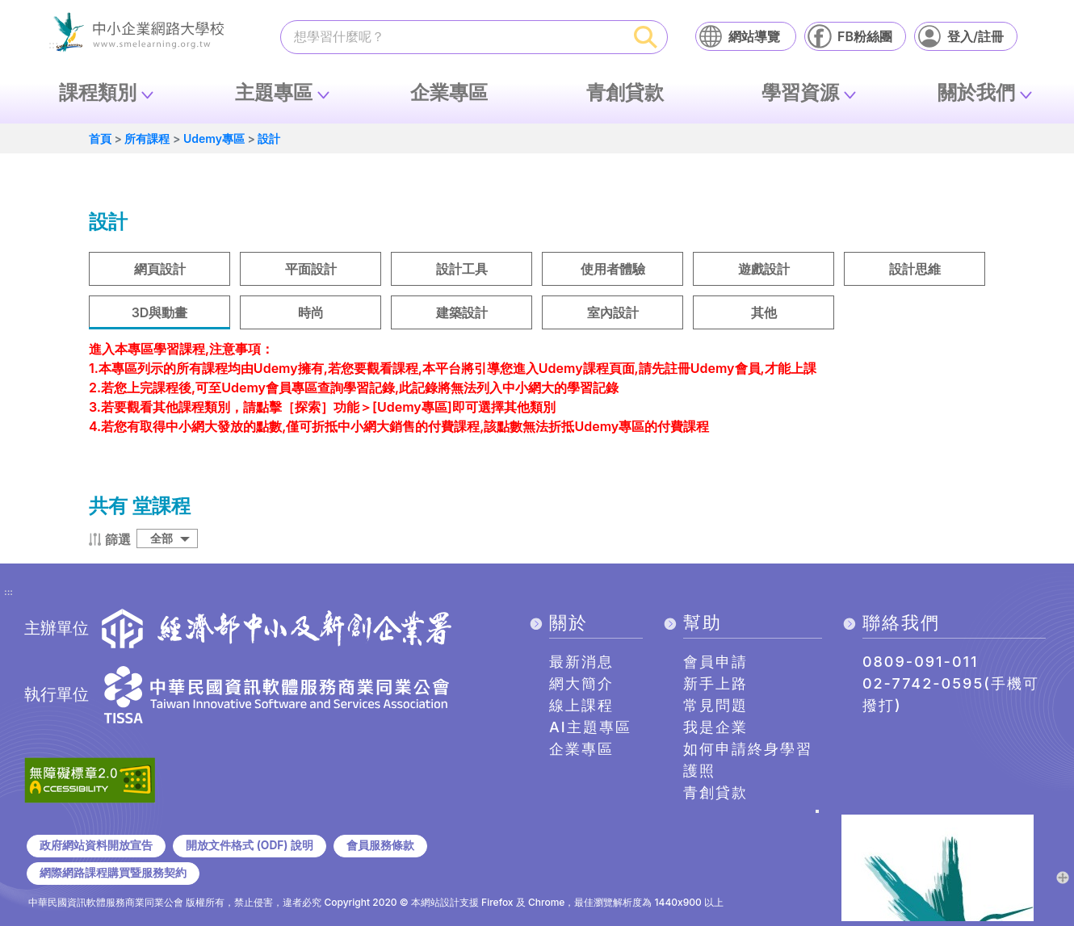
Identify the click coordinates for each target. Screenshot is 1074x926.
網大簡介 (581, 683)
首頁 (100, 138)
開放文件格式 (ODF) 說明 (249, 845)
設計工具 (462, 269)
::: (8, 592)
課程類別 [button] (97, 92)
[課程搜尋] (453, 36)
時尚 (311, 312)
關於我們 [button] (976, 92)
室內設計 (613, 312)
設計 (269, 138)
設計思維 (915, 269)
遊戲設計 (764, 269)
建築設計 (462, 312)
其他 (764, 312)
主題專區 (274, 92)
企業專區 (449, 92)
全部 (161, 538)
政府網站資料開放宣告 (96, 845)
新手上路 (715, 683)
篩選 (118, 539)
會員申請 (715, 661)
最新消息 (581, 661)
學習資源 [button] (800, 92)
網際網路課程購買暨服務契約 (113, 872)
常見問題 (715, 705)
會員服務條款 (380, 845)
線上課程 (581, 705)
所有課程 (147, 138)
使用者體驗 (613, 269)
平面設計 (311, 269)
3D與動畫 (160, 312)
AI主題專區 (590, 727)
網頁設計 (160, 269)
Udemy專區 (214, 138)
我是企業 (715, 727)
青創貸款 (625, 92)
